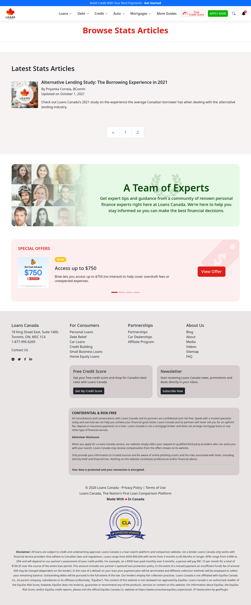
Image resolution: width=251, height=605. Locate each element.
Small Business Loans (86, 351)
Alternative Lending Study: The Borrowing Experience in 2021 (104, 82)
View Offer (211, 271)
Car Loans (77, 342)
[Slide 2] (122, 292)
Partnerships (138, 332)
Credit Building (81, 346)
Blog (189, 332)
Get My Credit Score (88, 391)
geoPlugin (221, 589)
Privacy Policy (132, 487)
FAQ (189, 356)
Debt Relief (78, 337)
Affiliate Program (141, 342)
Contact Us (19, 350)
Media (191, 342)
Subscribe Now (173, 391)
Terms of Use (156, 487)
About (190, 337)
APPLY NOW (218, 13)
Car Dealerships (140, 337)
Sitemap (192, 351)
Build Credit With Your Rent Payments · (125, 3)
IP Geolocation (202, 589)
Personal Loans (81, 332)
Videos (191, 346)
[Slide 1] (114, 292)
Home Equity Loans (84, 356)
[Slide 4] (136, 292)
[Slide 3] (129, 292)
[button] (65, 13)
